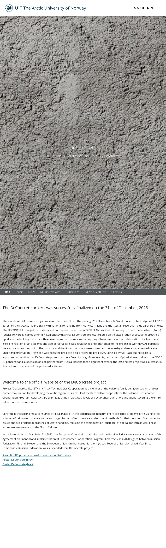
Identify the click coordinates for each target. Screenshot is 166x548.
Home (6, 292)
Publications (72, 292)
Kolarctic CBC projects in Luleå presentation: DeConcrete (36, 455)
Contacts (116, 292)
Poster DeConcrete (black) (18, 464)
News (31, 292)
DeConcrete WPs (50, 292)
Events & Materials (95, 292)
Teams (19, 292)
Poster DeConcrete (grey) (17, 459)
